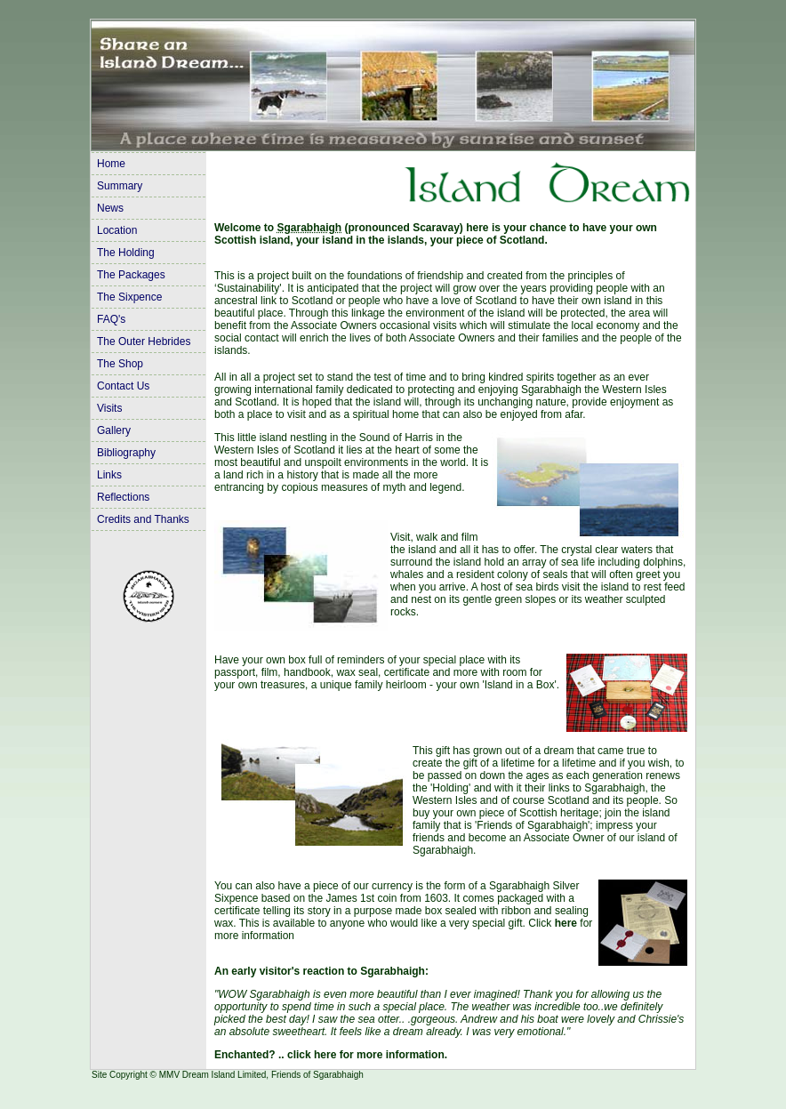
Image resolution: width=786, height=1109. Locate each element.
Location (117, 230)
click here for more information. (367, 1055)
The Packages (131, 275)
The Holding (126, 252)
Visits (109, 408)
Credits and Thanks (143, 519)
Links (109, 475)
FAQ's (111, 319)
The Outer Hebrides (143, 341)
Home (111, 163)
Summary (119, 186)
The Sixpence (129, 297)
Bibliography (126, 452)
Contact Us (123, 386)
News (110, 208)
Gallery (114, 430)
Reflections (123, 497)
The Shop (120, 364)
